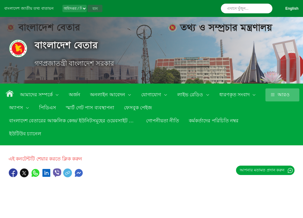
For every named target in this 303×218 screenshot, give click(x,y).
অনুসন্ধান (266, 8)
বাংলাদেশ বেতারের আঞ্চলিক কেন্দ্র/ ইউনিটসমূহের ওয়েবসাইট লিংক (74, 120)
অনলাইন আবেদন (108, 94)
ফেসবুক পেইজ (138, 107)
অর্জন (74, 94)
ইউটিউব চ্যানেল (25, 133)
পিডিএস (47, 107)
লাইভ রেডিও (191, 94)
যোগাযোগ (151, 94)
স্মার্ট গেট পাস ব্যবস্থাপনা (90, 107)
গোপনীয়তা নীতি (162, 120)
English (291, 8)
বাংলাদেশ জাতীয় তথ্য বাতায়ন (29, 8)
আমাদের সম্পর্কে (37, 94)
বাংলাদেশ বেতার (66, 45)
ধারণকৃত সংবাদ (235, 94)
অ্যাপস (16, 107)
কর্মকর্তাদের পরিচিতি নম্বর (213, 120)
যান (95, 9)
